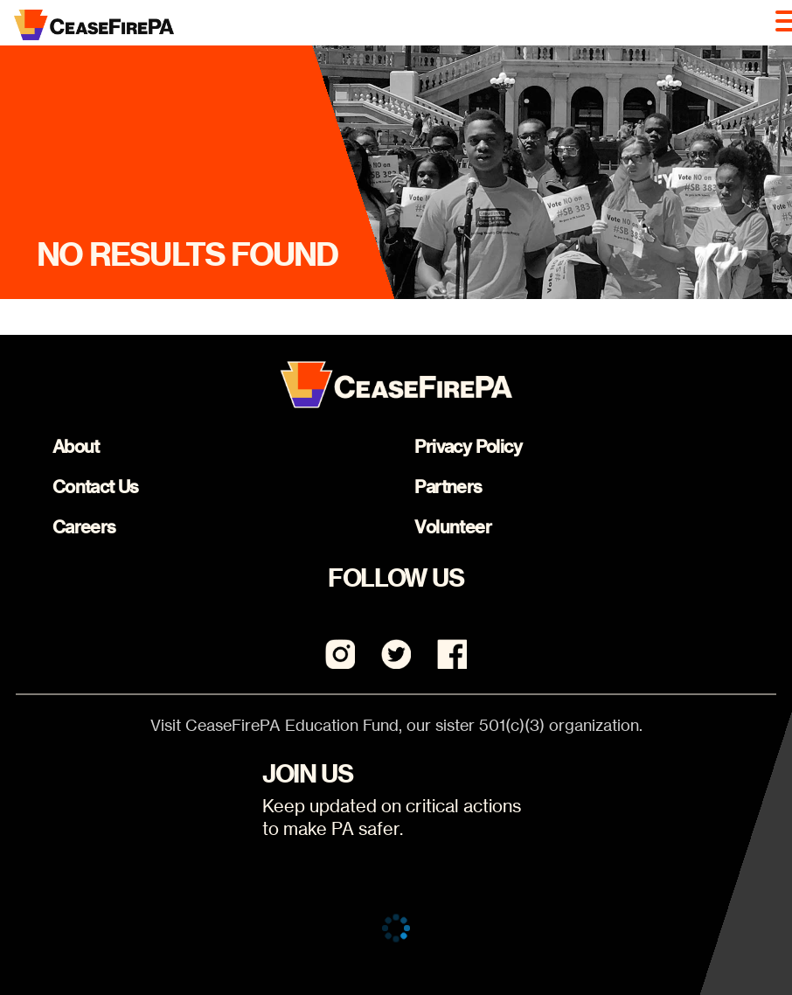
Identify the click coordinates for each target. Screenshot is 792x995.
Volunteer (452, 527)
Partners (448, 487)
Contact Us (95, 487)
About (76, 446)
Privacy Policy (468, 446)
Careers (84, 527)
